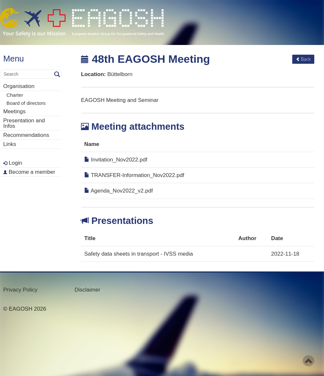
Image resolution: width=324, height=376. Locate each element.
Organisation (18, 86)
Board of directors (26, 103)
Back (303, 59)
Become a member (29, 172)
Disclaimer (87, 290)
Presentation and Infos (24, 123)
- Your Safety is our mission (82, 22)
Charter (14, 95)
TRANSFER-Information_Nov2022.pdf (134, 175)
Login (12, 163)
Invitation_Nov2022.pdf (115, 160)
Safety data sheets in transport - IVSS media (138, 254)
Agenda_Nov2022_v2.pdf (118, 191)
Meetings (14, 111)
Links (9, 144)
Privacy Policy (20, 290)
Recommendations (26, 135)
